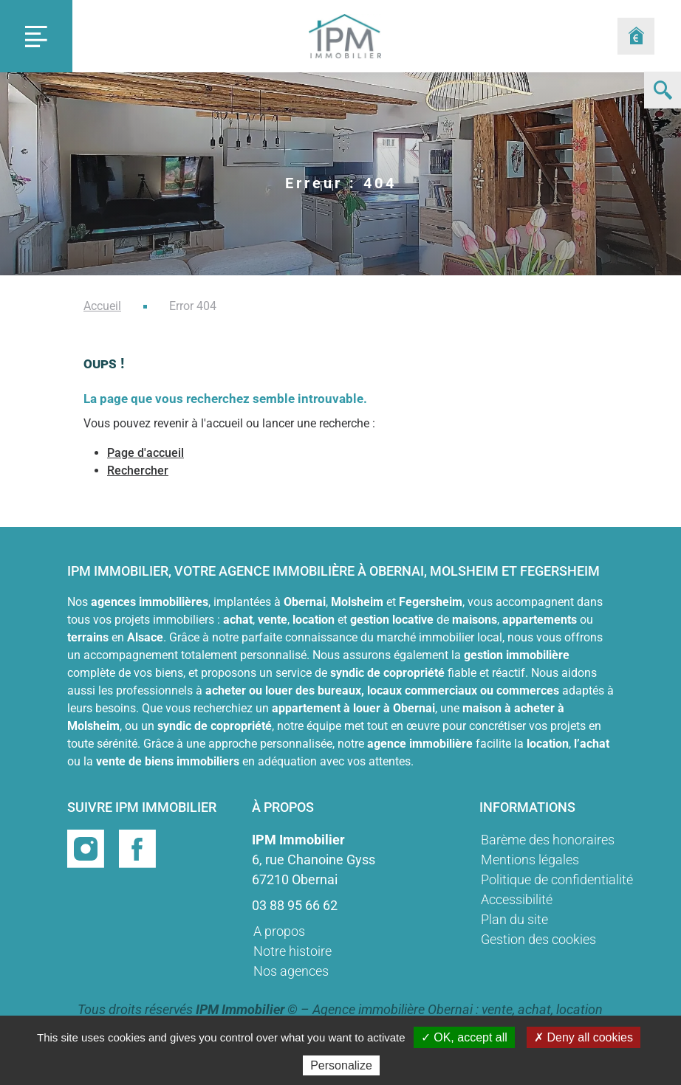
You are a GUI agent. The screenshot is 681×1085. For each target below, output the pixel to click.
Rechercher (137, 471)
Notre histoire (292, 951)
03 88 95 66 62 (295, 905)
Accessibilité (516, 899)
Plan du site (514, 919)
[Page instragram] (87, 847)
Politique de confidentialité (557, 879)
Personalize (341, 1065)
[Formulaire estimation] (635, 36)
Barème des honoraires (548, 839)
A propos (279, 931)
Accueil (102, 306)
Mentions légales (530, 859)
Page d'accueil (145, 453)
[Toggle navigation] (36, 36)
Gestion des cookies (538, 939)
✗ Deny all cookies (583, 1037)
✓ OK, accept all (464, 1037)
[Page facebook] (137, 847)
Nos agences (291, 971)
